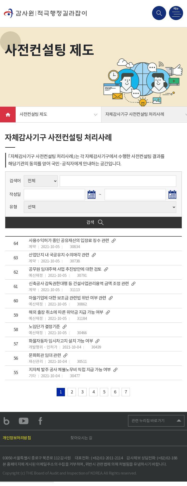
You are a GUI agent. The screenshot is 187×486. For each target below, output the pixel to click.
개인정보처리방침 (17, 437)
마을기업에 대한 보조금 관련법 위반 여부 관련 (71, 298)
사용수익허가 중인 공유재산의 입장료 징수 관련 (72, 240)
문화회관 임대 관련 (48, 355)
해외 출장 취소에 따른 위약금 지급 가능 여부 (69, 312)
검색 (95, 222)
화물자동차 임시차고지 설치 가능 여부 (64, 341)
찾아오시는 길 (81, 437)
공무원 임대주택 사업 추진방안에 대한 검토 (68, 269)
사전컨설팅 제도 (33, 114)
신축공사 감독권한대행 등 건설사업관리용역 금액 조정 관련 (82, 283)
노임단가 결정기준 (48, 326)
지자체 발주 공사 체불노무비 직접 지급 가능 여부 (73, 370)
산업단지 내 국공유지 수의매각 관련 (62, 255)
